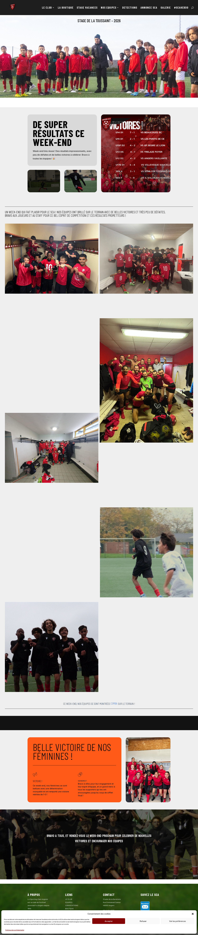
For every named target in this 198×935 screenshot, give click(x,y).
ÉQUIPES (68, 902)
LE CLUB (47, 8)
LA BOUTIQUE (65, 8)
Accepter (109, 921)
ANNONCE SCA (149, 8)
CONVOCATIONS (71, 905)
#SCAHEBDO (181, 8)
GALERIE (166, 8)
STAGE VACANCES (87, 8)
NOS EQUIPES (108, 8)
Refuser (143, 921)
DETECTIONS (129, 8)
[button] (192, 914)
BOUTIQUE (69, 908)
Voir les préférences (177, 921)
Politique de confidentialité (14, 930)
